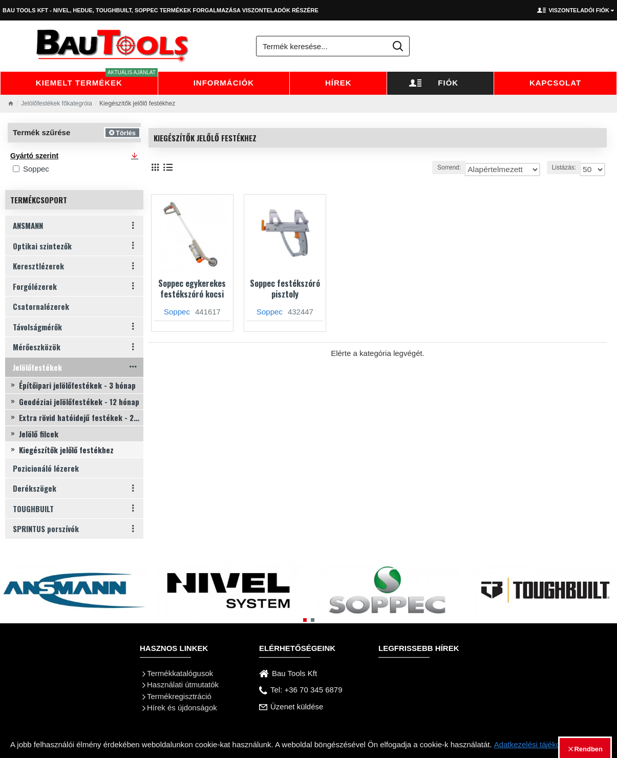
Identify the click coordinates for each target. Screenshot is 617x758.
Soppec (177, 311)
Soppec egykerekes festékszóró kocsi (192, 289)
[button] (305, 620)
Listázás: (567, 167)
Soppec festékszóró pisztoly (285, 289)
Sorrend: (433, 167)
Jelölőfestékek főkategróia (56, 103)
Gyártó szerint (34, 156)
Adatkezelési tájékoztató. (536, 744)
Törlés (126, 132)
